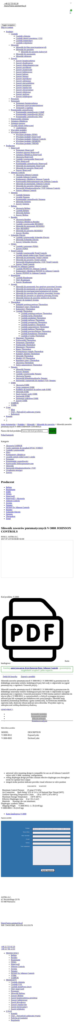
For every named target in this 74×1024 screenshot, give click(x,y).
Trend (8, 519)
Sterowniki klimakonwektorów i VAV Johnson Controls (38, 188)
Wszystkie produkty (19, 130)
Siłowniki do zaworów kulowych (34, 52)
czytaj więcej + (7, 709)
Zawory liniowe (22, 76)
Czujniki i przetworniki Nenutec (28, 374)
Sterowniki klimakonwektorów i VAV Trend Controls (37, 262)
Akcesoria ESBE (22, 385)
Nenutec (14, 367)
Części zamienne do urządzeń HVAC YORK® (24, 448)
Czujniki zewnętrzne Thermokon (34, 322)
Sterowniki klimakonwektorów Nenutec (32, 378)
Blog (13, 410)
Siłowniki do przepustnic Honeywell (30, 166)
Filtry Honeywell (22, 161)
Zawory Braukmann (24, 282)
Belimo (14, 206)
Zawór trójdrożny (18, 1013)
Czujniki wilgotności (24, 43)
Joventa (14, 284)
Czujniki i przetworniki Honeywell (30, 159)
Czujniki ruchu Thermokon (31, 316)
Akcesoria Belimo (23, 208)
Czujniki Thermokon (24, 311)
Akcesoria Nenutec (23, 376)
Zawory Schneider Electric (26, 242)
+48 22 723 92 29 (11, 3)
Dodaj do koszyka (10, 676)
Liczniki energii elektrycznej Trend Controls (33, 255)
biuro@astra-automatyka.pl (15, 6)
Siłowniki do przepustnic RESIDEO (30, 226)
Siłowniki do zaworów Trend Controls (31, 260)
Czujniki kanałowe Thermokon (33, 325)
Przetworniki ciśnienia (20, 119)
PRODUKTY (11, 984)
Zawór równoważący (19, 1010)
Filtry (8, 452)
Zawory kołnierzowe (24, 72)
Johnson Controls (18, 172)
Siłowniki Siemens (23, 202)
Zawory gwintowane (24, 70)
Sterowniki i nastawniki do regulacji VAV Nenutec (36, 380)
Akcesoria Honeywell (24, 157)
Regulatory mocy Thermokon (27, 307)
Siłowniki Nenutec (23, 369)
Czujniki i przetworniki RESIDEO (29, 224)
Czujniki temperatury (24, 41)
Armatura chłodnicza (19, 121)
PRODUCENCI (12, 957)
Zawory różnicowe (23, 92)
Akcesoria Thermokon (25, 363)
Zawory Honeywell (23, 170)
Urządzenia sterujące (14, 470)
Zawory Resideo (22, 233)
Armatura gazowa (18, 123)
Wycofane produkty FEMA (26, 134)
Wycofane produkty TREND (27, 143)
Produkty (9, 32)
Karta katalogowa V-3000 (16, 814)
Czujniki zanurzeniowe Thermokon (35, 327)
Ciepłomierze (21, 128)
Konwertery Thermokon (25, 309)
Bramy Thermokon (23, 349)
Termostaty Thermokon (25, 342)
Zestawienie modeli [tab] (39, 716)
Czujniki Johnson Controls (26, 177)
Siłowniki (15, 45)
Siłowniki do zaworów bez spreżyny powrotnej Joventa (38, 293)
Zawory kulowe (22, 74)
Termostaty (15, 101)
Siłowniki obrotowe (24, 56)
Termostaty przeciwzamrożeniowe (29, 105)
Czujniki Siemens (23, 195)
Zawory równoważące (24, 90)
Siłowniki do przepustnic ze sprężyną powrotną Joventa (38, 289)
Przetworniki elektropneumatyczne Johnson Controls (37, 181)
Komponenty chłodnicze (15, 455)
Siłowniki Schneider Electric (27, 240)
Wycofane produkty (19, 132)
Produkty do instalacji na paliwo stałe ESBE (33, 389)
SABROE (15, 403)
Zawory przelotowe (23, 85)
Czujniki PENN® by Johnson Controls (31, 269)
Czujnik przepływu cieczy (21, 990)
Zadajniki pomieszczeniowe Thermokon (32, 304)
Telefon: (28, 842)
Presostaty (15, 99)
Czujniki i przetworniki (15, 450)
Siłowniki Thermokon (24, 356)
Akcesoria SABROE (14, 446)
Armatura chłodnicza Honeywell (29, 155)
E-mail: (28, 839)
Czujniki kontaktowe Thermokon (34, 334)
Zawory (14, 58)
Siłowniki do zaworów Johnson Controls (32, 186)
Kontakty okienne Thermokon (28, 354)
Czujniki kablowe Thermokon (33, 329)
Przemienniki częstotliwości (22, 110)
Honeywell (15, 148)
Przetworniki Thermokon (26, 340)
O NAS (9, 1015)
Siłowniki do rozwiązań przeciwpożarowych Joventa (37, 291)
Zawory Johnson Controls (26, 190)
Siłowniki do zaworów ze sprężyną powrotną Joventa (37, 295)
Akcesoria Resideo (23, 219)
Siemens (14, 193)
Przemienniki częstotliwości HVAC (30, 114)
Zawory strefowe (22, 94)
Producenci (10, 146)
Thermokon (15, 302)
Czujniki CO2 (16, 988)
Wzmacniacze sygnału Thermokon (29, 351)
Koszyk (70, 12)
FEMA (13, 244)
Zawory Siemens (22, 204)
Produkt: (27, 828)
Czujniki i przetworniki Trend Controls (31, 253)
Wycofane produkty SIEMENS (28, 141)
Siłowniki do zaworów (25, 49)
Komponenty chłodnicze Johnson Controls (32, 179)
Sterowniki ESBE (23, 396)
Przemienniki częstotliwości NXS (29, 117)
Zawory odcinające (23, 81)
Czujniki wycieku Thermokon (33, 336)
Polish (67, 2)
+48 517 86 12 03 (8, 953)
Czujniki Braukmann (24, 278)
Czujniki (14, 34)
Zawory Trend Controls (25, 264)
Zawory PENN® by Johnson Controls (31, 273)
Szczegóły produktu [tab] (39, 714)
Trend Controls (17, 251)
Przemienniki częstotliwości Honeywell (31, 164)
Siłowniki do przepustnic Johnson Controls (33, 184)
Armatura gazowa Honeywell (27, 152)
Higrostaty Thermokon (25, 338)
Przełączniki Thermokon (25, 345)
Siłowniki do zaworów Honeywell (29, 168)
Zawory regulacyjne (24, 87)
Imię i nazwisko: (26, 835)
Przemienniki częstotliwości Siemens (30, 199)
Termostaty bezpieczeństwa (27, 103)
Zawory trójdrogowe (24, 96)
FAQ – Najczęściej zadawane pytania (25, 412)
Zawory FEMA (22, 249)
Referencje (15, 414)
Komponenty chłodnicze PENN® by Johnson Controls (37, 271)
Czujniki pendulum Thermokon (33, 318)
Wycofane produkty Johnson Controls (31, 139)
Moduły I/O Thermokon (25, 358)
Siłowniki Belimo (23, 213)
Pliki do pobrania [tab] (39, 718)
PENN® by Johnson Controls (22, 266)
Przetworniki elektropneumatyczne (20, 463)
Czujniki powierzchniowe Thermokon (36, 331)
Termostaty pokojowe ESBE (27, 398)
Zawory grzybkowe (23, 67)
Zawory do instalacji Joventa (27, 300)
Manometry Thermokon (25, 347)
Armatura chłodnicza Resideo (27, 222)
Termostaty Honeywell (25, 150)
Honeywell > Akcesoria (15, 498)
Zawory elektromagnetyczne (27, 65)
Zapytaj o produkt (28, 676)
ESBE (13, 383)
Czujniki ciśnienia (23, 36)
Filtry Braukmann (23, 280)
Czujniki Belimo (22, 210)
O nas (8, 407)
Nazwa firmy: (26, 832)
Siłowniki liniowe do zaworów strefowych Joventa (36, 298)
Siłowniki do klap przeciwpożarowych (31, 47)
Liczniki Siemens (23, 197)
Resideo (14, 217)
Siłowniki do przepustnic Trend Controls (32, 257)
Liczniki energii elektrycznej (22, 126)
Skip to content (7, 27)
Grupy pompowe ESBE (25, 387)
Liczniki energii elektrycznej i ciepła (20, 457)
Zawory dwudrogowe (24, 63)
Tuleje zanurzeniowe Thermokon (29, 365)
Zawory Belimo (22, 215)
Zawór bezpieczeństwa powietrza (24, 1002)
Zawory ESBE (21, 401)
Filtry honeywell (17, 993)
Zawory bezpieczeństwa (25, 61)
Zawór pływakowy (18, 1006)
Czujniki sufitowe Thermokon (33, 320)
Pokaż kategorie (7, 435)
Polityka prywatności (19, 1022)
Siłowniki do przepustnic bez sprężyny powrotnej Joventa (39, 287)
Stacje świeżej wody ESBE (26, 394)
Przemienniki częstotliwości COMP (30, 112)
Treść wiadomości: (25, 846)
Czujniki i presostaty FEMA (27, 246)
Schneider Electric (18, 235)
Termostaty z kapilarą (24, 108)
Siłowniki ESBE (22, 392)
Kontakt (9, 416)
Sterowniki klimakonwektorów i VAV (21, 468)
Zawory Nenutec (22, 372)
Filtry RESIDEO (22, 228)
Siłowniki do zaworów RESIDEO (29, 231)
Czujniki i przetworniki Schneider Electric (32, 237)
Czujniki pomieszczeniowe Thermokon (36, 313)
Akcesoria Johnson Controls (27, 175)
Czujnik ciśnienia (18, 986)
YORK (13, 405)
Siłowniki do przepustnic (26, 54)
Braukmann (15, 275)
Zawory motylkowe (23, 79)
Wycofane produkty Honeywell (28, 137)
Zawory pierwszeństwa (25, 83)
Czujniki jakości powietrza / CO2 (29, 38)
